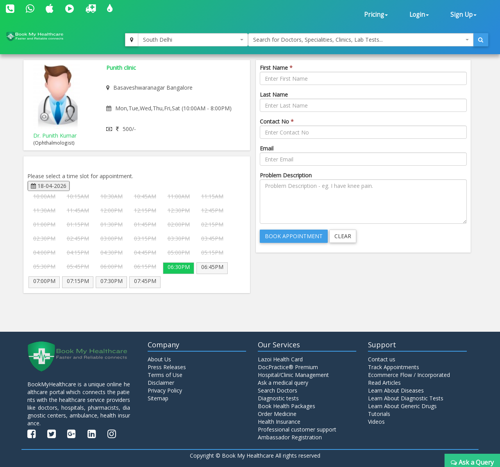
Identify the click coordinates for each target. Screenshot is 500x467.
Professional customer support (297, 429)
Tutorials (379, 413)
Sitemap (158, 398)
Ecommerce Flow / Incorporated (409, 375)
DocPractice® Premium (288, 367)
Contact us (381, 359)
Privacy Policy (165, 390)
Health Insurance (279, 421)
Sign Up (463, 15)
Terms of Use (165, 375)
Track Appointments (393, 367)
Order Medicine (277, 413)
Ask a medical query (283, 382)
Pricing (376, 15)
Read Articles (384, 382)
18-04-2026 (48, 185)
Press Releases (167, 367)
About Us (159, 359)
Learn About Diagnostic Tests (405, 398)
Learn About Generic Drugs (402, 406)
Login (419, 15)
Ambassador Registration (290, 437)
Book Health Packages (286, 406)
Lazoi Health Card (280, 359)
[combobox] (193, 39)
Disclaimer (161, 382)
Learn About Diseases (396, 390)
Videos (376, 421)
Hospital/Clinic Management (293, 375)
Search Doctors (277, 390)
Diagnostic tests (278, 398)
